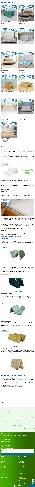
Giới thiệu (2, 473)
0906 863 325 (10, 438)
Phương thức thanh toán (22, 466)
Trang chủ (3, 0)
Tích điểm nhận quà (4, 446)
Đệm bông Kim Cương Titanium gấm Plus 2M (7, 91)
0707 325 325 (11, 436)
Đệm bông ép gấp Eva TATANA (5, 21)
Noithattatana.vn (20, 477)
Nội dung (3, 146)
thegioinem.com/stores (10, 439)
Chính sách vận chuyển (21, 463)
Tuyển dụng (2, 474)
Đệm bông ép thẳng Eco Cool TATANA (6, 44)
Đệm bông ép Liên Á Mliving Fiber (5, 138)
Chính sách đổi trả (21, 465)
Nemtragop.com (20, 474)
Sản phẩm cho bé (3, 466)
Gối (1, 465)
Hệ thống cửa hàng (4, 477)
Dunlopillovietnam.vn (21, 473)
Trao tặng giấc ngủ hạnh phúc (5, 445)
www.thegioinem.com (7, 393)
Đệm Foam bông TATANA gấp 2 (22, 21)
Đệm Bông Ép (7, 0)
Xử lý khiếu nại (20, 458)
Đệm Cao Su (3, 461)
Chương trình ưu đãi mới (4, 442)
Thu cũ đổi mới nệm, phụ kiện (5, 444)
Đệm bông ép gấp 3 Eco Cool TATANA (23, 44)
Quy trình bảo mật (21, 467)
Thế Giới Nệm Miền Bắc (22, 478)
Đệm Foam (2, 462)
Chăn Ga (2, 463)
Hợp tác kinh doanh (21, 461)
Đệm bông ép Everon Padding (5, 68)
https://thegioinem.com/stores (10, 397)
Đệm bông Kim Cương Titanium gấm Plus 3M (24, 91)
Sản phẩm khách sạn (4, 467)
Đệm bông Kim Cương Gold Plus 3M (23, 68)
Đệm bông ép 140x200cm (13, 0)
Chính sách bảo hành (21, 462)
